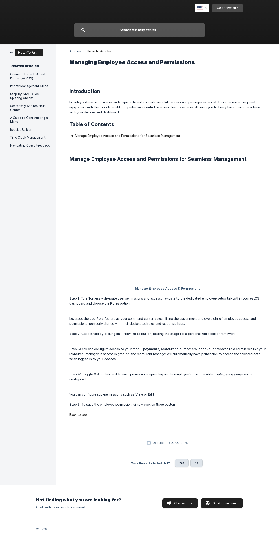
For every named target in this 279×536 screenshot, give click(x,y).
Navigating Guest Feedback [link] (30, 145)
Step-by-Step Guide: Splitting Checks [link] (24, 96)
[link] (26, 52)
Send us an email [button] (225, 503)
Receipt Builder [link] (20, 129)
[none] (202, 8)
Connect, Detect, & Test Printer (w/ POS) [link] (28, 76)
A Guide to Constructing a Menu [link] (29, 120)
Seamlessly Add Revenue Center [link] (28, 108)
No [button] (196, 463)
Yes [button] (181, 463)
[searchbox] (139, 30)
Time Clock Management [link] (28, 137)
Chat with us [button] (183, 503)
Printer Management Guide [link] (29, 86)
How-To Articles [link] (99, 51)
